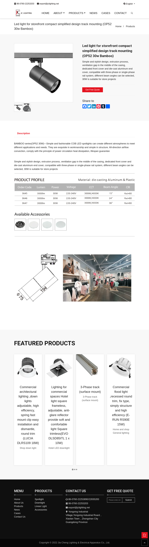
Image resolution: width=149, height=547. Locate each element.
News (17, 509)
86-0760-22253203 (24, 4)
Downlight (40, 502)
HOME (45, 13)
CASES (105, 13)
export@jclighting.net (48, 4)
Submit (128, 500)
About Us (19, 502)
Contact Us (20, 516)
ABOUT (58, 13)
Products (130, 26)
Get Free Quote (92, 90)
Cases (17, 513)
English (128, 4)
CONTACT (120, 13)
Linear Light (41, 506)
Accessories (41, 509)
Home (118, 26)
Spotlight (39, 499)
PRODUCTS (76, 13)
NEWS (93, 13)
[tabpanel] (28, 410)
